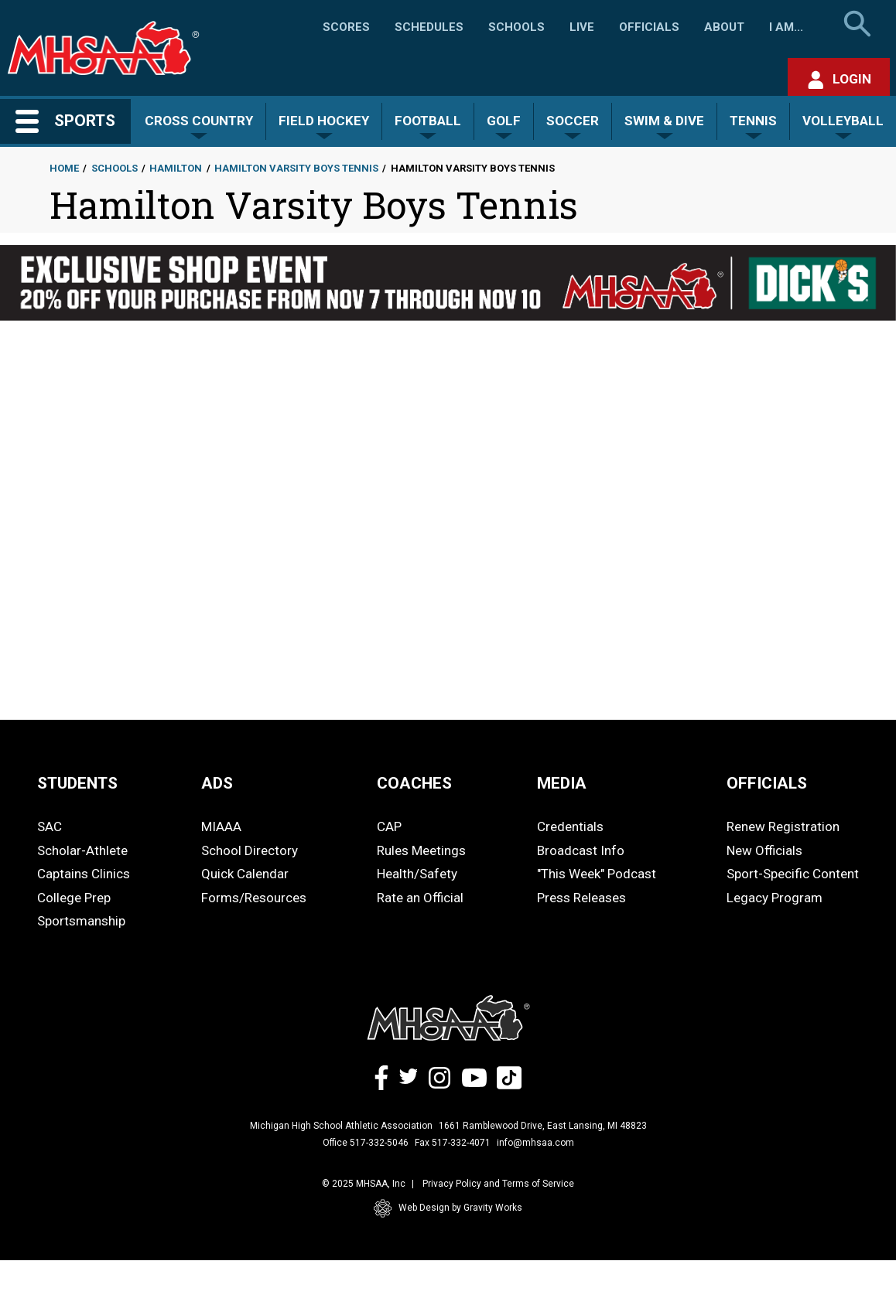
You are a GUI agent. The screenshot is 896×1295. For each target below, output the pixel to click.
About (724, 27)
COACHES (414, 783)
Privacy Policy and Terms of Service (498, 1183)
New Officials (764, 850)
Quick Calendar (245, 873)
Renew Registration (783, 826)
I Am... (786, 27)
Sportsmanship (81, 921)
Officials (649, 27)
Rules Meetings (421, 850)
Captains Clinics (83, 873)
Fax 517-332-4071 (453, 1142)
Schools (516, 27)
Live (581, 27)
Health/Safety (417, 873)
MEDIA (562, 783)
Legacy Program (774, 897)
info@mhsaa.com (535, 1142)
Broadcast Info (580, 850)
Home (64, 168)
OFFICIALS (767, 783)
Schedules (429, 27)
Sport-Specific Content (793, 873)
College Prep (74, 897)
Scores (346, 27)
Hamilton (175, 168)
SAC (49, 826)
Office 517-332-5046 (366, 1142)
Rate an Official (420, 897)
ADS (217, 783)
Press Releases (581, 897)
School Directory (249, 850)
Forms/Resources (253, 897)
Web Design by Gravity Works (448, 1208)
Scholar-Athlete (82, 850)
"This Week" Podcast (596, 873)
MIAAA (221, 826)
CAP (389, 826)
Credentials (570, 826)
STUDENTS (77, 783)
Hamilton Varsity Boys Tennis (296, 168)
